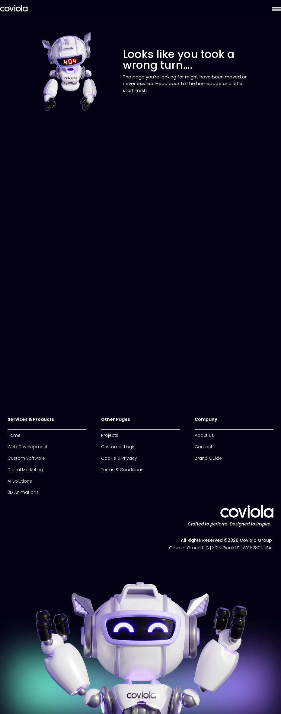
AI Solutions (20, 481)
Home (14, 435)
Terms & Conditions (122, 470)
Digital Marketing (25, 470)
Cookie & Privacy (119, 458)
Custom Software (26, 458)
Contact (203, 447)
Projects (109, 435)
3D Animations (23, 492)
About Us (204, 435)
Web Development (28, 447)
